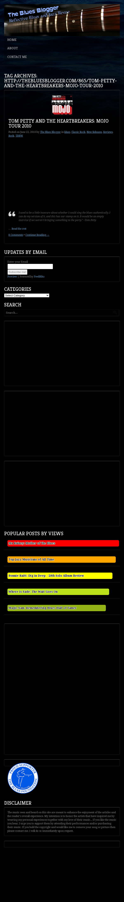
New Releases (94, 132)
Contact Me (17, 57)
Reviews (108, 132)
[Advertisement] (36, 353)
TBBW (19, 135)
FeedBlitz (39, 276)
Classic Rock (78, 132)
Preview (12, 276)
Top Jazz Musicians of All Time (31, 559)
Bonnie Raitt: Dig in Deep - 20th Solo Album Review (46, 575)
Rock (11, 135)
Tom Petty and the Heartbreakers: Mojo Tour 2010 (58, 123)
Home (12, 40)
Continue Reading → (37, 235)
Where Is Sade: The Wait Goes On (33, 591)
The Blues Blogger (50, 132)
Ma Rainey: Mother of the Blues (31, 543)
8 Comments (15, 235)
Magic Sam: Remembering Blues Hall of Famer (42, 608)
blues (67, 132)
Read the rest (19, 228)
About (12, 48)
